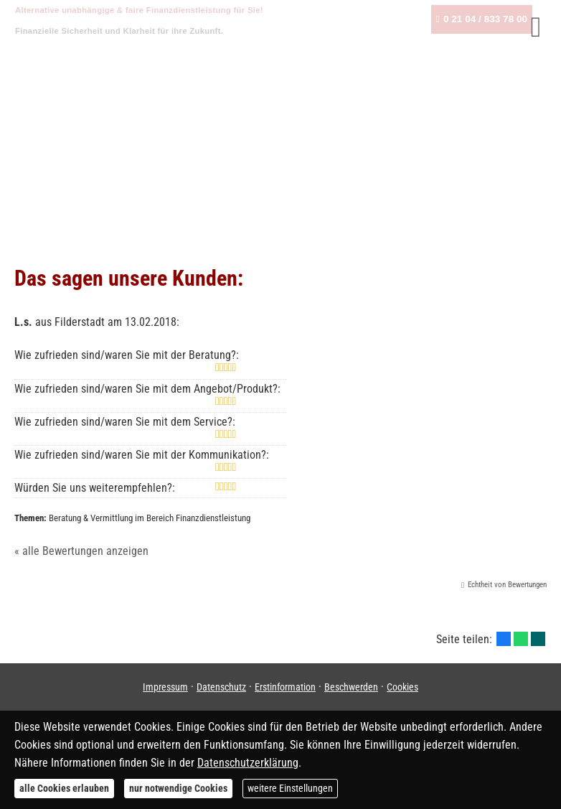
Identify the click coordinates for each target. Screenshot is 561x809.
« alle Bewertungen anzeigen (81, 551)
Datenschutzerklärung (247, 763)
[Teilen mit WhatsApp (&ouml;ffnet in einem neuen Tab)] (521, 639)
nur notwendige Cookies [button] (178, 788)
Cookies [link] (402, 687)
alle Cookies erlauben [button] (64, 788)
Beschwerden (351, 687)
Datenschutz (221, 687)
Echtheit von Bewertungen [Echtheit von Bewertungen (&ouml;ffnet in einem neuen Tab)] (507, 584)
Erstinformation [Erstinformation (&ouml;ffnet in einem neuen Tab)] (285, 687)
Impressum (165, 687)
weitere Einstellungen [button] (290, 788)
